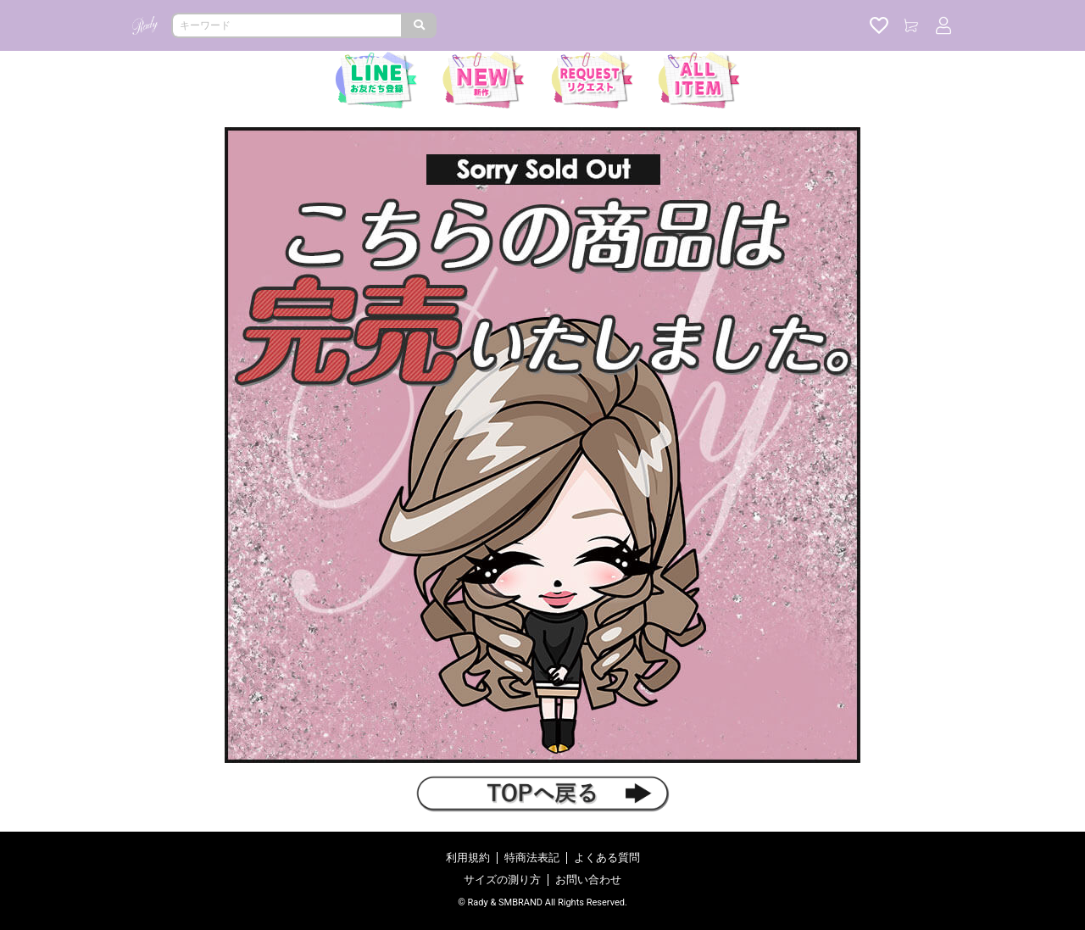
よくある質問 (607, 857)
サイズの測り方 (502, 879)
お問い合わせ (588, 879)
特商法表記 (531, 857)
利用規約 (468, 857)
